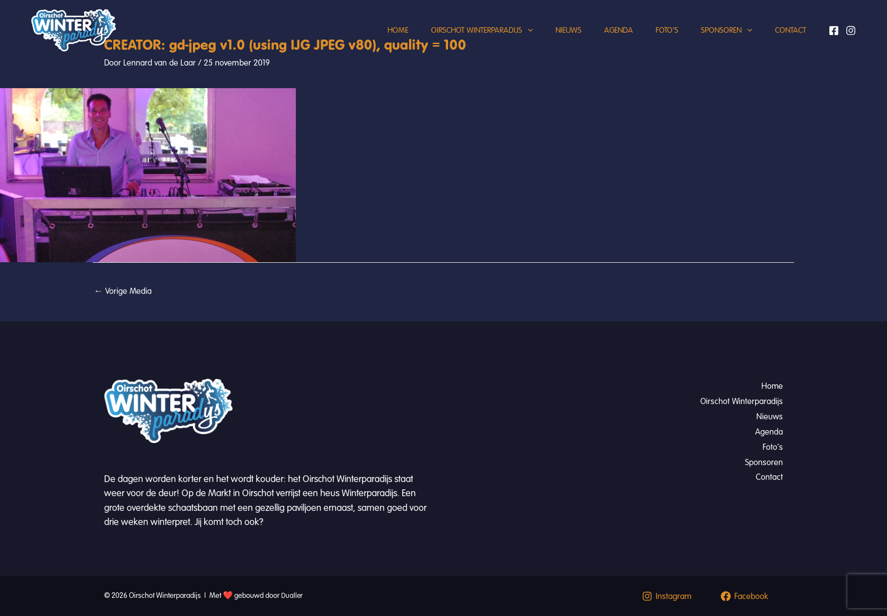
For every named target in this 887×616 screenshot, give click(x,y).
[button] (496, 42)
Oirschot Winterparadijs (451, 42)
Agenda (598, 42)
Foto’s (652, 42)
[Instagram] (851, 42)
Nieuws (543, 42)
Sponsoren (718, 42)
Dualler (292, 595)
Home (361, 42)
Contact (787, 42)
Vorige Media (123, 292)
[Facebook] (834, 42)
